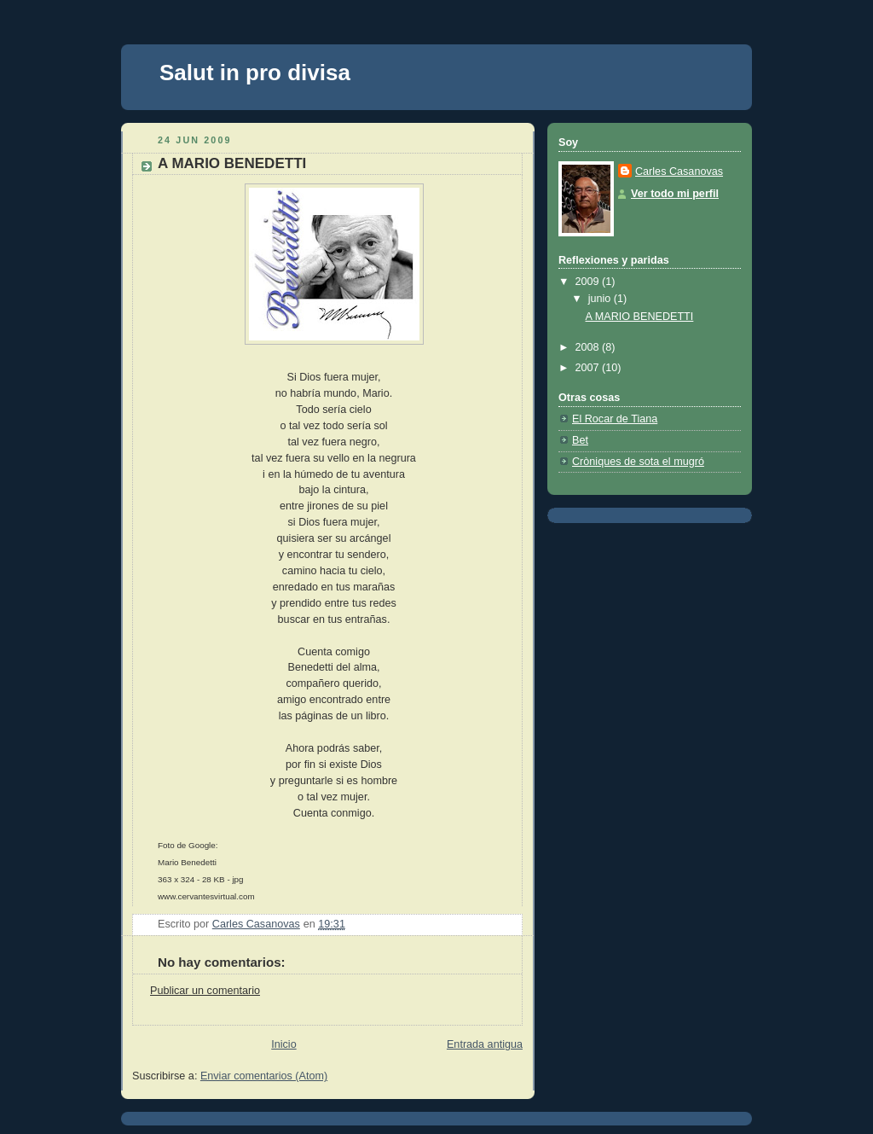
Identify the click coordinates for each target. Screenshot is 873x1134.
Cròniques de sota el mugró (638, 462)
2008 (589, 347)
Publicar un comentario (205, 991)
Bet (580, 440)
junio (601, 299)
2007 (589, 368)
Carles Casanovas (679, 171)
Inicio (283, 1044)
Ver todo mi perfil (675, 194)
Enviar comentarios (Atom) (263, 1076)
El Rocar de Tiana (614, 419)
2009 (589, 282)
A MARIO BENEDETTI (640, 317)
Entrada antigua (485, 1044)
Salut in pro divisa (254, 72)
